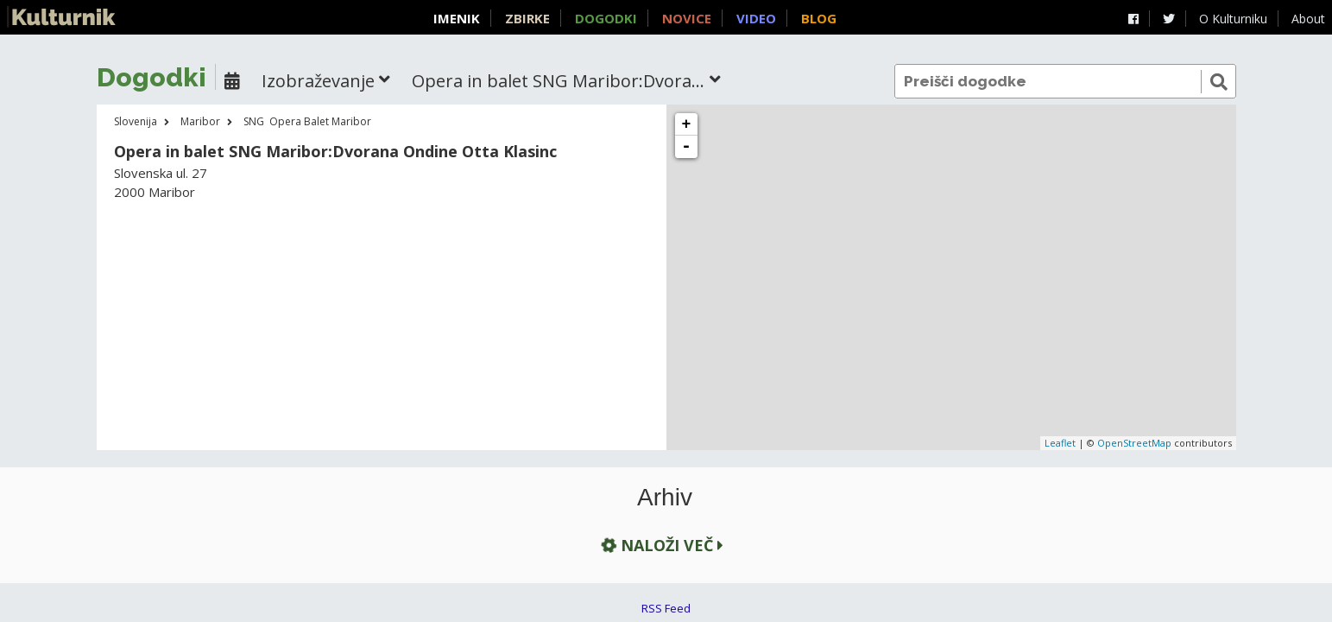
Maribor (200, 121)
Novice (686, 18)
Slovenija (135, 121)
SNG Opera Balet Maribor (307, 121)
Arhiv (664, 498)
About (1308, 18)
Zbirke (527, 18)
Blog (818, 18)
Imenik (456, 18)
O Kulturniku (1233, 18)
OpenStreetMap (1134, 442)
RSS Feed (666, 608)
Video (756, 18)
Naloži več (660, 544)
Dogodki (606, 18)
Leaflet (1060, 442)
